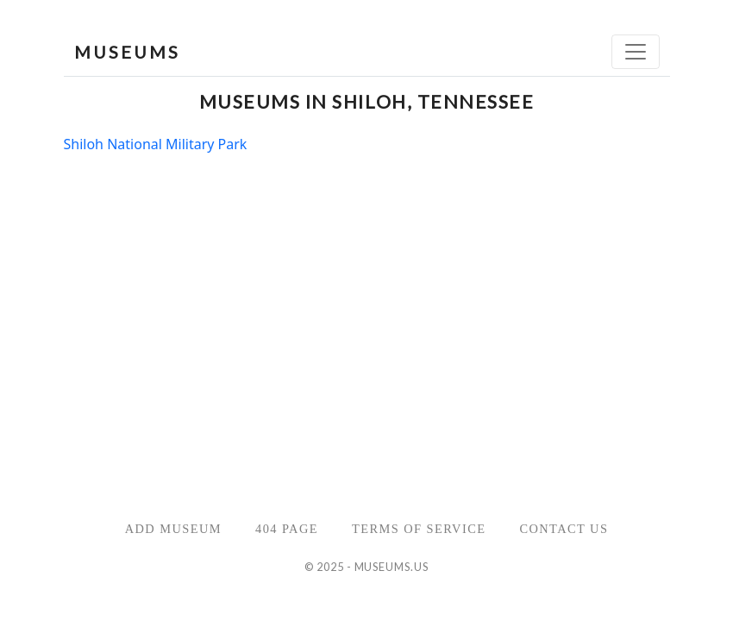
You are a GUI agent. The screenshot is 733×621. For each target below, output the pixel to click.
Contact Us (563, 529)
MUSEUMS (127, 51)
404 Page (286, 529)
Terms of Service (419, 529)
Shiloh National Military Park (155, 144)
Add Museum (173, 529)
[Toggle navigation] (635, 51)
